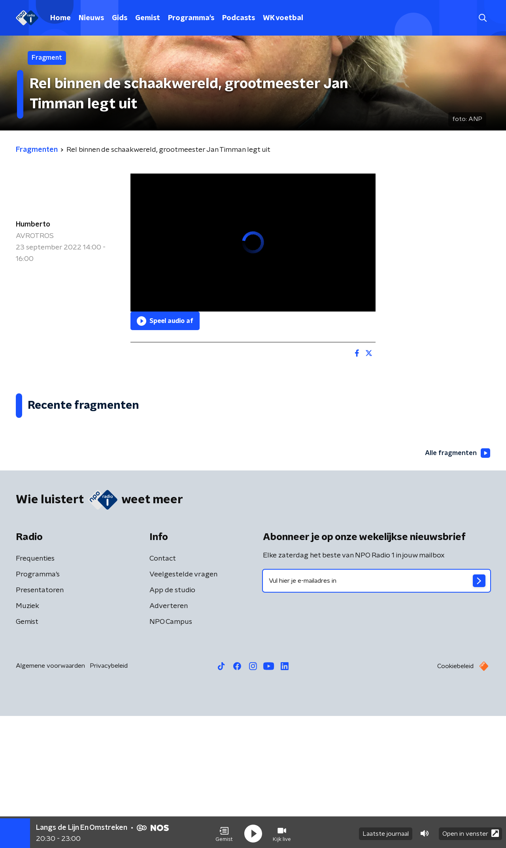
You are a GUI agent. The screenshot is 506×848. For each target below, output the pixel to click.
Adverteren (168, 738)
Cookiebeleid (455, 798)
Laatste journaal (386, 831)
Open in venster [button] (470, 831)
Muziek (27, 738)
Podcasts (238, 18)
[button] (224, 831)
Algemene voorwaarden (50, 798)
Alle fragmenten (455, 584)
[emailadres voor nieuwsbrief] (376, 713)
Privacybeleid (109, 798)
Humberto (33, 224)
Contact (162, 690)
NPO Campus (170, 753)
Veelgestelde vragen (183, 706)
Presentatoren (40, 722)
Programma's (191, 18)
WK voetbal (283, 18)
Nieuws (91, 18)
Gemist (147, 18)
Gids (119, 18)
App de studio (172, 722)
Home (60, 18)
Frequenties (35, 690)
